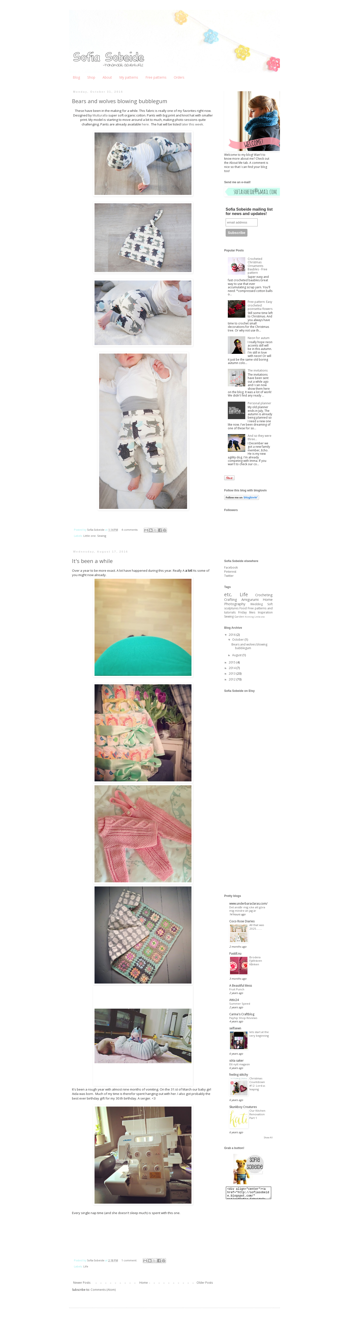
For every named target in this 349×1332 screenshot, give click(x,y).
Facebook (231, 567)
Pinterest (230, 572)
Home (143, 1283)
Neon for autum (259, 338)
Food (243, 608)
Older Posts (205, 1283)
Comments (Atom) (103, 1290)
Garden (239, 616)
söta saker (236, 1061)
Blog (76, 77)
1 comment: (129, 1260)
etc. (228, 594)
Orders (179, 77)
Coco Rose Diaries (241, 921)
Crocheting (264, 595)
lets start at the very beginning (259, 1033)
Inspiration (265, 612)
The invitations (258, 370)
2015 (232, 662)
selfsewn (235, 1028)
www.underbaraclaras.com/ (248, 904)
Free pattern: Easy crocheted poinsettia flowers (260, 305)
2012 (232, 679)
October (238, 639)
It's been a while (92, 560)
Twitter (229, 576)
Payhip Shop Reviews (243, 1018)
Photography (234, 604)
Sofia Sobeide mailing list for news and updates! (249, 211)
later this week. (193, 124)
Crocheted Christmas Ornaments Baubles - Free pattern (257, 266)
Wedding (256, 604)
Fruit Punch (236, 989)
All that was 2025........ (256, 926)
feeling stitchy (238, 1075)
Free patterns (156, 77)
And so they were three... (259, 437)
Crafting (230, 599)
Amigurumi (250, 599)
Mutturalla (100, 115)
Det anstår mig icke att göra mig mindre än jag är (247, 909)
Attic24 (234, 1000)
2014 (232, 668)
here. (146, 124)
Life (85, 1266)
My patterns (128, 77)
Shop (91, 77)
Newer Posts (81, 1283)
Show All (268, 1137)
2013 (232, 673)
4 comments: (130, 529)
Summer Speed (239, 1003)
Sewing (101, 536)
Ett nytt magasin (239, 1064)
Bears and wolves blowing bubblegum (119, 101)
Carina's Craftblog (241, 1014)
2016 (232, 635)
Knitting (249, 616)
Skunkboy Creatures (243, 1107)
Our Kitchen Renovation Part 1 (257, 1114)
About (107, 77)
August (237, 655)
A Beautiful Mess (240, 986)
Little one (89, 536)
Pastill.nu (235, 953)
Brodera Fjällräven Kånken (255, 960)
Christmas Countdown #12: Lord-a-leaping (257, 1083)
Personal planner (259, 403)
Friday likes (246, 612)
